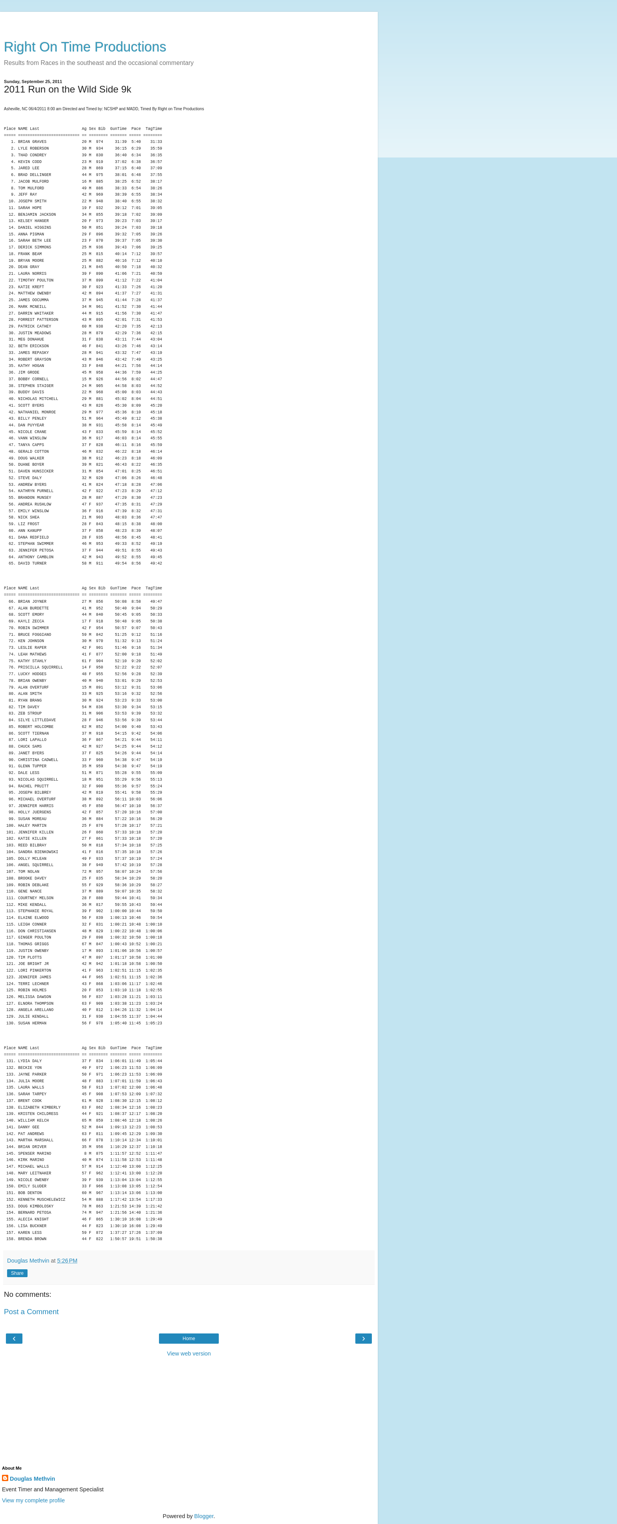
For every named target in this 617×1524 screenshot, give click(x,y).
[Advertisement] (189, 21)
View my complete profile (33, 1500)
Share (17, 1273)
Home (189, 1338)
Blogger (204, 1516)
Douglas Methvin (32, 1479)
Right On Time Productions (85, 46)
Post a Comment (31, 1311)
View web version (189, 1353)
